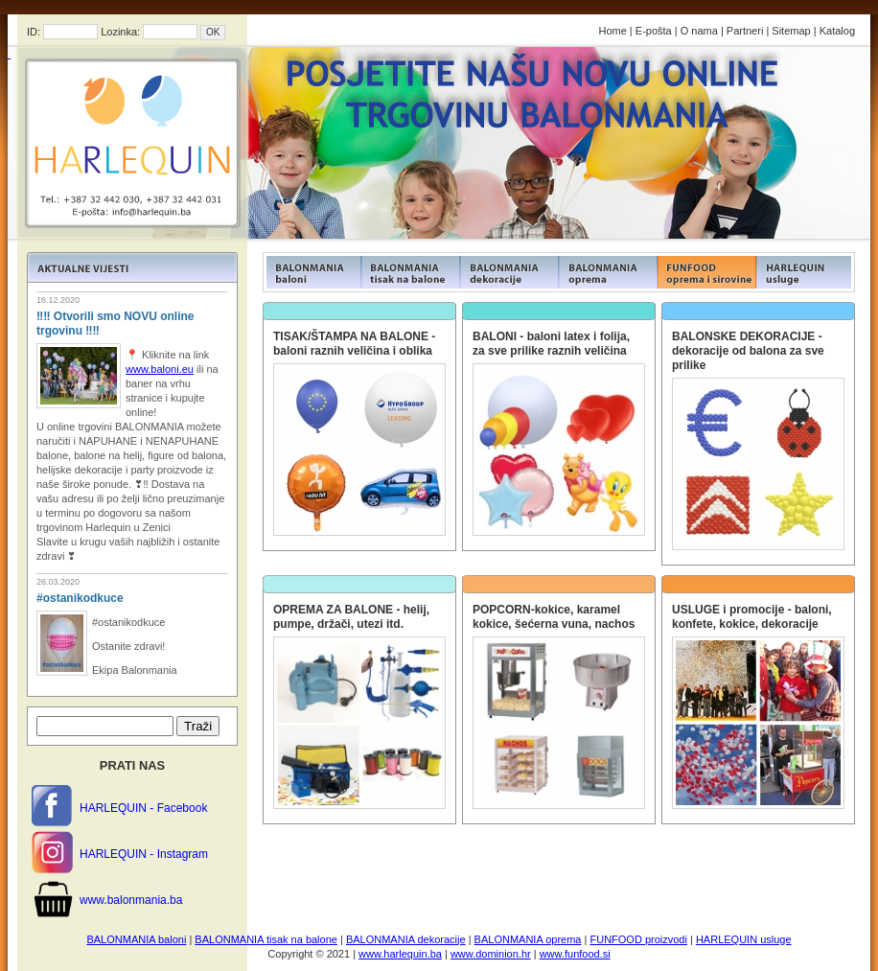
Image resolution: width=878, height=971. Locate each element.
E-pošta (653, 30)
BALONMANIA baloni (136, 939)
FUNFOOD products (312, 272)
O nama (699, 30)
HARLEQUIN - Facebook (143, 808)
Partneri (745, 30)
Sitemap (791, 30)
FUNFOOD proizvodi (637, 939)
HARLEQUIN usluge (744, 939)
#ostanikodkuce (80, 598)
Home (612, 30)
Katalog (837, 30)
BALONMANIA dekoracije (406, 939)
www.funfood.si (575, 953)
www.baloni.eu (160, 369)
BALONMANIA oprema (528, 939)
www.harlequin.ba (400, 953)
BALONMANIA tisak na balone (266, 939)
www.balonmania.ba (131, 900)
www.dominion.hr (491, 953)
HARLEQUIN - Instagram (144, 854)
